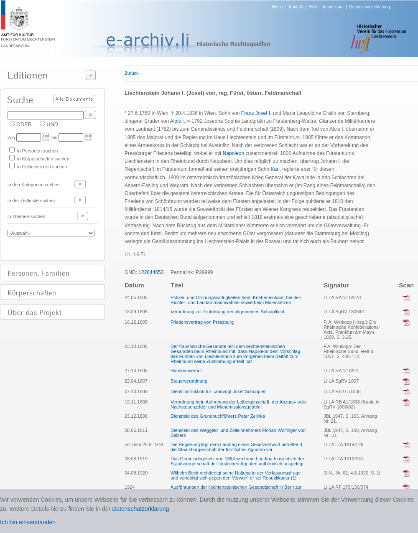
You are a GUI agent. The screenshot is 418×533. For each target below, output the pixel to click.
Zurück (132, 73)
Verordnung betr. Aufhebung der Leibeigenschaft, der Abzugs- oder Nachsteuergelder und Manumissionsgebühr (239, 404)
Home (277, 7)
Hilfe (313, 7)
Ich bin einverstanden (28, 522)
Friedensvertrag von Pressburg (202, 322)
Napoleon (233, 153)
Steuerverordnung (189, 380)
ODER (24, 124)
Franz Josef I (255, 113)
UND (52, 124)
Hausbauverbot (186, 370)
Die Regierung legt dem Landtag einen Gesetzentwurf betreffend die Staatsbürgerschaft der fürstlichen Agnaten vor (236, 447)
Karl (275, 169)
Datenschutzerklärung (369, 7)
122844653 (150, 272)
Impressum (333, 7)
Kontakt (296, 7)
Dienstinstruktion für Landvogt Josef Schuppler (218, 391)
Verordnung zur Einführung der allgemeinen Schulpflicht (227, 311)
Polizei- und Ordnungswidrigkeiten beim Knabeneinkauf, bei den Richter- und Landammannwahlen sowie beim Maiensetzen (236, 300)
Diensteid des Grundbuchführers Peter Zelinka (218, 416)
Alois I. (177, 121)
